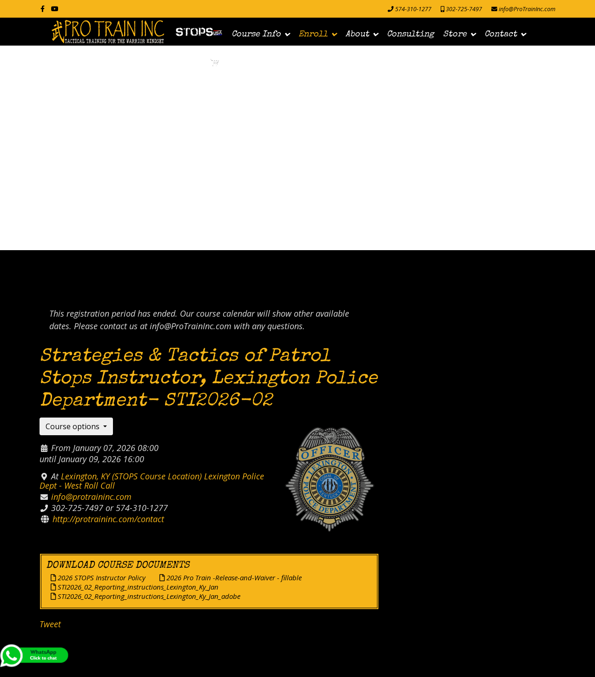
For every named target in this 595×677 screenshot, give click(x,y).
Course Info (256, 34)
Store (455, 34)
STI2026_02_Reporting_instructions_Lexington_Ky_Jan (134, 586)
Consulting (410, 34)
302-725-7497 (464, 9)
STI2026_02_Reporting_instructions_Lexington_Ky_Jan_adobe (145, 596)
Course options (73, 426)
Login (188, 65)
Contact (500, 34)
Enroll (313, 34)
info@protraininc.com (91, 496)
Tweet (50, 624)
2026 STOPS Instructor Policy (98, 577)
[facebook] (42, 8)
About (357, 34)
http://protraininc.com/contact (108, 518)
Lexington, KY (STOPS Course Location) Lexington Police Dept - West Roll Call (152, 481)
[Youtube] (55, 8)
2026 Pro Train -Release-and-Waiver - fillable (230, 577)
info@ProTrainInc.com (527, 9)
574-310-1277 (413, 9)
